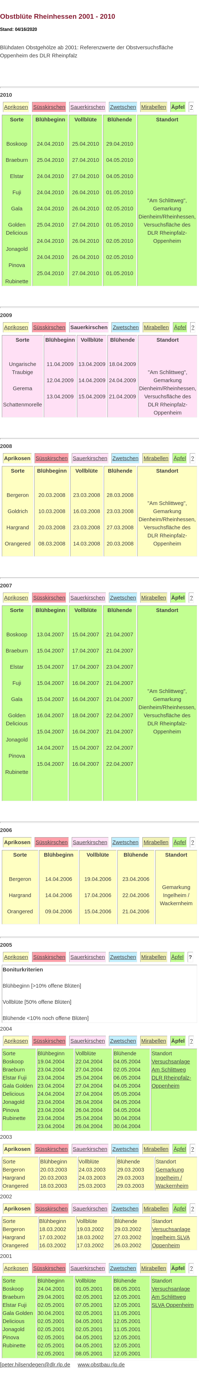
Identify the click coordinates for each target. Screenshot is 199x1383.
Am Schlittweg (169, 1070)
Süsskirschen (49, 107)
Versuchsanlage (171, 1061)
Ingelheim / (169, 1178)
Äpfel (180, 327)
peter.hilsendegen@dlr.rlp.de (35, 1365)
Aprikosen (16, 107)
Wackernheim (172, 1186)
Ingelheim (164, 1237)
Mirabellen (153, 107)
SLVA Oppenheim (172, 1305)
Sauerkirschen (87, 107)
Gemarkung (170, 1170)
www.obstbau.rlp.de (101, 1365)
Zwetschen (123, 107)
